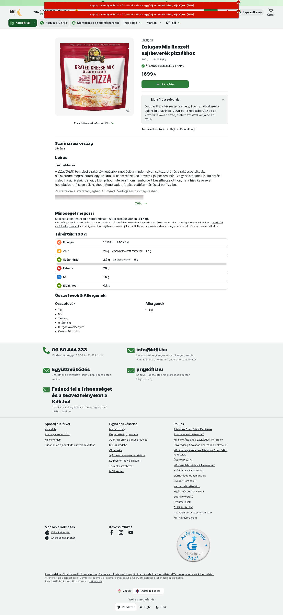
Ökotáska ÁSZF (183, 459)
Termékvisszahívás (120, 465)
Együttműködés (71, 369)
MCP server (116, 471)
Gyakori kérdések (184, 480)
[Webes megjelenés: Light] (145, 607)
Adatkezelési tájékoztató (189, 434)
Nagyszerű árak (53, 23)
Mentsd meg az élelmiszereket (95, 23)
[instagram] (121, 532)
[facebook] (111, 532)
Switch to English (148, 591)
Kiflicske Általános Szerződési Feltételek (198, 439)
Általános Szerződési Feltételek (193, 429)
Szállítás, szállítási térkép (189, 470)
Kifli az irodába (118, 444)
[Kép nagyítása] (128, 110)
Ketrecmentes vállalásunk (124, 460)
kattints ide (95, 581)
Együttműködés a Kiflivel (189, 491)
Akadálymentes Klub (57, 434)
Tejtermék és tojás (153, 129)
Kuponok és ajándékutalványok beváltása (70, 444)
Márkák (154, 22)
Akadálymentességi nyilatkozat (193, 512)
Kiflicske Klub (53, 439)
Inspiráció (133, 22)
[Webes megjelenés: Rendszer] (125, 607)
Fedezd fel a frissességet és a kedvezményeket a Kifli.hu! (82, 395)
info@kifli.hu (151, 350)
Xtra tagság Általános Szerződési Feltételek (200, 444)
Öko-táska (115, 450)
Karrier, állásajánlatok (187, 486)
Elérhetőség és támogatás (190, 475)
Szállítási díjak (182, 501)
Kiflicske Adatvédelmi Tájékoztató (194, 465)
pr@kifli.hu (149, 369)
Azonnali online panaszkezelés (128, 439)
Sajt (172, 129)
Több (148, 119)
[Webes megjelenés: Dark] (160, 607)
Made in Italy (117, 429)
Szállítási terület (183, 507)
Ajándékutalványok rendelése (127, 455)
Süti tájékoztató (183, 496)
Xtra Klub (50, 429)
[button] (250, 12)
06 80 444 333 (69, 350)
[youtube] (130, 532)
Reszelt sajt (187, 129)
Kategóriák (22, 23)
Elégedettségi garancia (123, 434)
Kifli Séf (173, 22)
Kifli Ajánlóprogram (185, 517)
